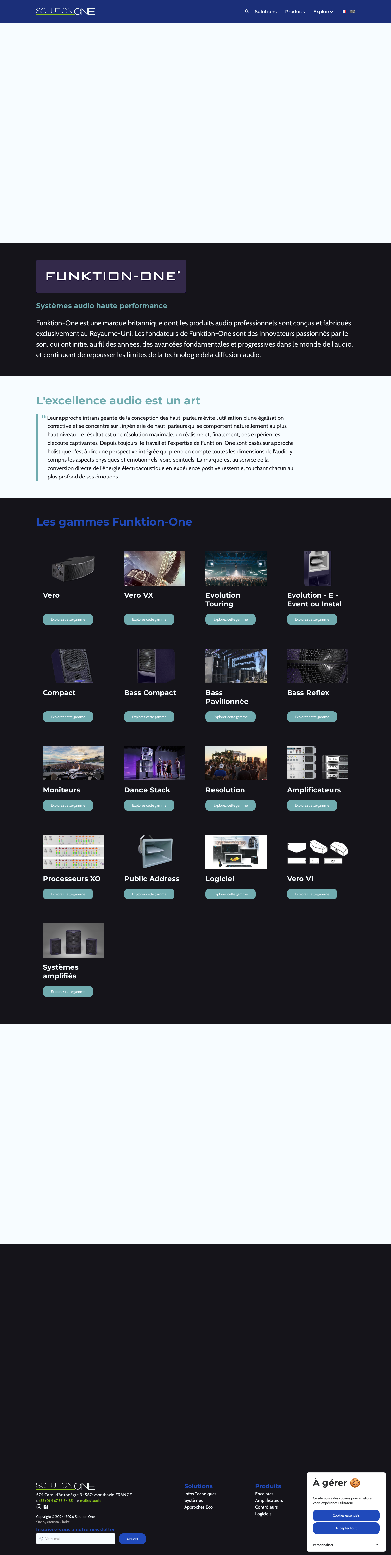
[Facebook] (46, 1507)
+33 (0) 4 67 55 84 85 (56, 1500)
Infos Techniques (200, 1493)
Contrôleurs (266, 1507)
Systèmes (193, 1500)
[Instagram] (39, 1507)
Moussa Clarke (58, 1522)
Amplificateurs (269, 1500)
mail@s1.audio (90, 1500)
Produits (295, 11)
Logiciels (263, 1514)
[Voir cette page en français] (344, 11)
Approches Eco (198, 1507)
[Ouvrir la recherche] (246, 12)
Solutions (266, 11)
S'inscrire (132, 1538)
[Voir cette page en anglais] (352, 11)
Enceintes (264, 1493)
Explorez (323, 11)
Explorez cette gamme (68, 619)
